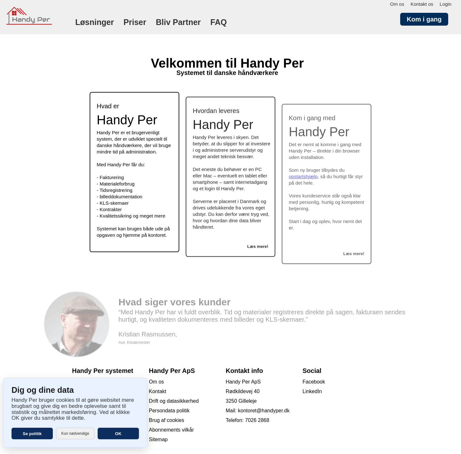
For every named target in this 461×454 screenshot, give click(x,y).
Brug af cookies (166, 420)
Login (445, 3)
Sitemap (158, 439)
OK (118, 433)
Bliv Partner (178, 22)
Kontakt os (421, 3)
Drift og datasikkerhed (174, 401)
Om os (397, 3)
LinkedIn (312, 391)
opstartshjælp (303, 181)
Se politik (32, 433)
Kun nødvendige (75, 433)
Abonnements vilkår (171, 430)
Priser (135, 22)
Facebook (314, 381)
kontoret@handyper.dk (263, 410)
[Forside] (32, 31)
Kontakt (157, 391)
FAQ (218, 22)
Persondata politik (169, 410)
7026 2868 (257, 420)
